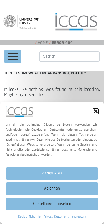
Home (43, 43)
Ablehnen (52, 188)
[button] (95, 111)
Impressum (78, 217)
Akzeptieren (52, 173)
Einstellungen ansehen (52, 203)
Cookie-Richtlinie (29, 217)
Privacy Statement (56, 217)
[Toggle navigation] (12, 56)
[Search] (69, 56)
